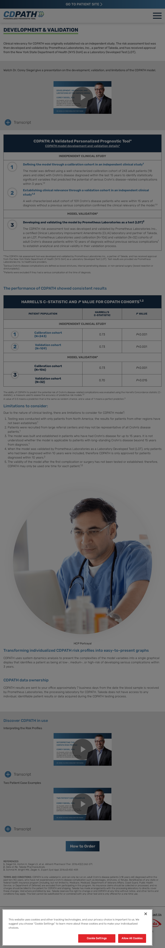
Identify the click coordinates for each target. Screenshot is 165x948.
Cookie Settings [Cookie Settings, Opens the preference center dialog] (97, 938)
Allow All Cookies (132, 938)
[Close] (145, 914)
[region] (77, 927)
